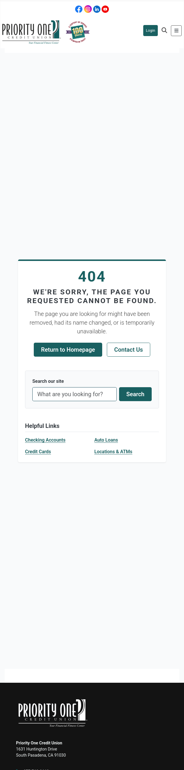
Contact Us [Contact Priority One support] (128, 349)
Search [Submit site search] (135, 394)
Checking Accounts (45, 440)
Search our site (48, 381)
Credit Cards (38, 451)
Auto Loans (106, 440)
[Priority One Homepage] (46, 31)
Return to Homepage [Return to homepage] (68, 349)
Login (150, 30)
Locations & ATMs (113, 451)
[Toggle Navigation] (176, 30)
